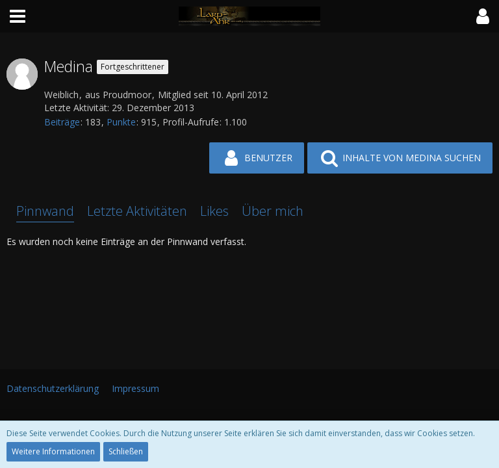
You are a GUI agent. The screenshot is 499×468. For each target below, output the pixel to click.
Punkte (121, 122)
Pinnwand (45, 211)
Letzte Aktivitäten (137, 211)
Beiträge (62, 122)
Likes (214, 211)
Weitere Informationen (53, 451)
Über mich (272, 211)
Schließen (126, 451)
